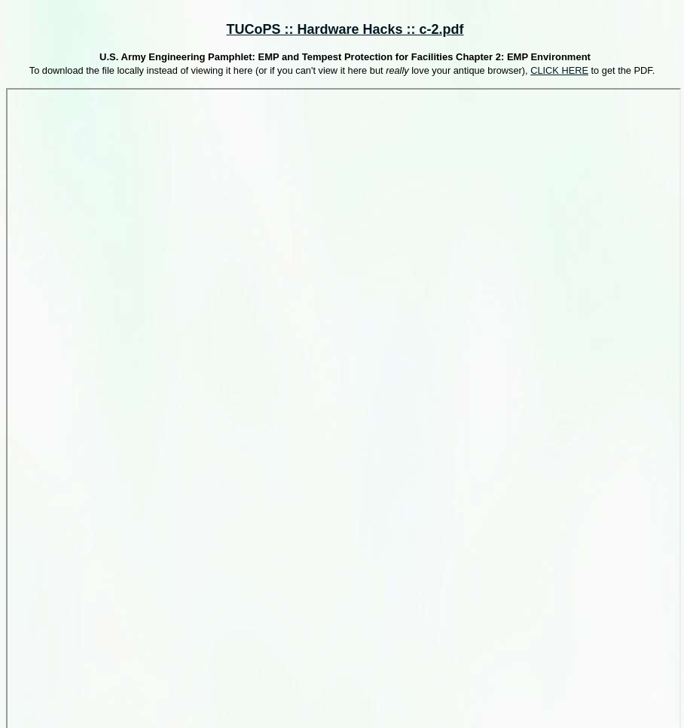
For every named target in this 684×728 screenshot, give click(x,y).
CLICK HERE (559, 70)
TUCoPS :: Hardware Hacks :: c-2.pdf (344, 29)
